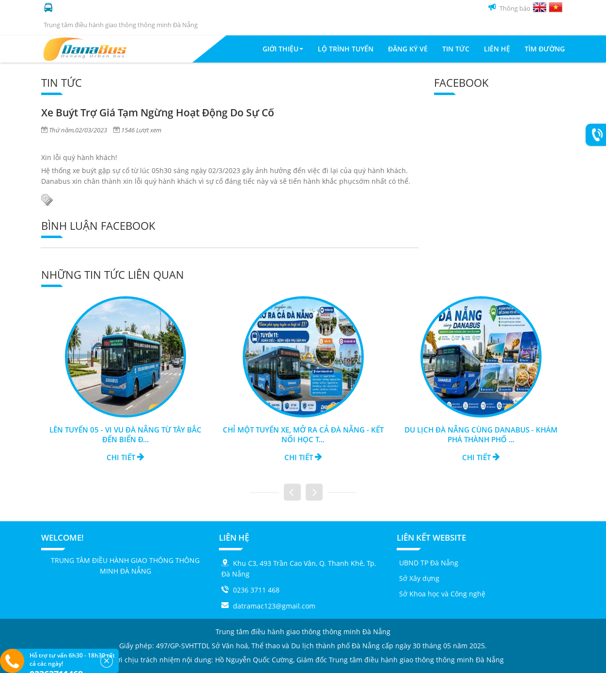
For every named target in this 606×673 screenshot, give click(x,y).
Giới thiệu (283, 48)
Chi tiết (125, 457)
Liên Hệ (497, 48)
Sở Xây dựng (419, 578)
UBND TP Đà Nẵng (428, 562)
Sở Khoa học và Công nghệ (442, 593)
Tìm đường (545, 48)
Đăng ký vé (408, 48)
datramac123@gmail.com (274, 605)
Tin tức (455, 48)
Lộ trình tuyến (345, 48)
